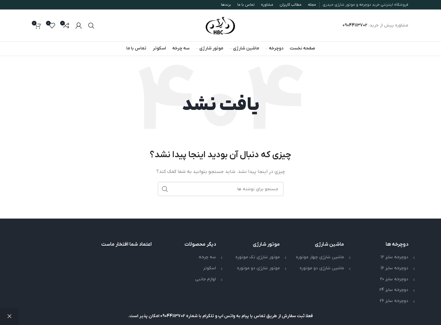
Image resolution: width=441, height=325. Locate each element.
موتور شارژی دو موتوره (258, 268)
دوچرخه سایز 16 (394, 268)
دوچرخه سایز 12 (394, 257)
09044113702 (354, 25)
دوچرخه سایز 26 (394, 301)
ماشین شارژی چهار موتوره (320, 257)
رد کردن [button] (9, 316)
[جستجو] (91, 25)
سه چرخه (207, 257)
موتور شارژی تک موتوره (257, 257)
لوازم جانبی (205, 279)
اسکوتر (209, 268)
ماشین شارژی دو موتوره (322, 268)
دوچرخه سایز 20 (394, 279)
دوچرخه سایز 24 (393, 290)
